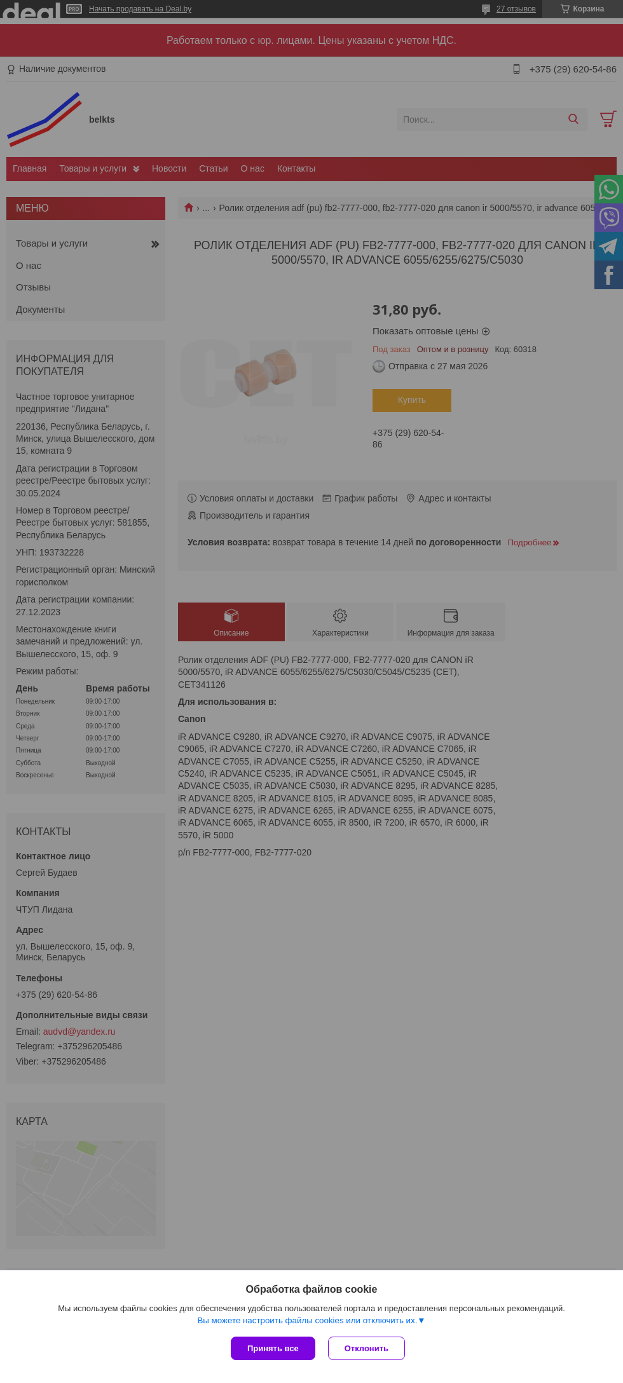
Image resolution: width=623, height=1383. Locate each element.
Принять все (273, 1348)
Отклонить (366, 1348)
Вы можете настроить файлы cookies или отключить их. (307, 1320)
